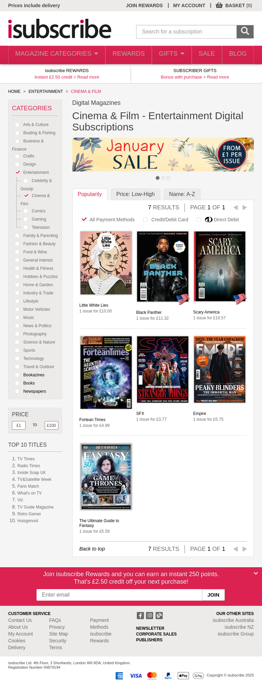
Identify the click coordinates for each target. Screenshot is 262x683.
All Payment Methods (106, 219)
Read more (88, 77)
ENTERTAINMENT (46, 91)
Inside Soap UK (31, 472)
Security (58, 640)
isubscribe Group (236, 634)
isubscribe (233, 620)
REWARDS (122, 55)
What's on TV (29, 493)
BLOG (236, 55)
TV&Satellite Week (34, 479)
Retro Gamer (29, 514)
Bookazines (28, 375)
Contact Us (20, 620)
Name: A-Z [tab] (182, 194)
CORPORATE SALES (156, 634)
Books (23, 383)
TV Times (26, 459)
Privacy (57, 627)
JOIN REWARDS (144, 5)
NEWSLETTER (150, 628)
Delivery (17, 647)
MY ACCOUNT (189, 5)
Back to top (92, 549)
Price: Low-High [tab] (135, 194)
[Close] (256, 573)
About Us (18, 627)
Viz (20, 500)
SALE (203, 55)
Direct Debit (216, 219)
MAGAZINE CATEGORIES (53, 55)
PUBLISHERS (149, 640)
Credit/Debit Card (164, 219)
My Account (20, 634)
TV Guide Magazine (35, 507)
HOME (14, 91)
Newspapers (29, 391)
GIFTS (166, 55)
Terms (55, 647)
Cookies (17, 640)
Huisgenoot (27, 520)
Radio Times (28, 465)
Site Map (58, 634)
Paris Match (28, 486)
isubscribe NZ (239, 627)
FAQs (55, 620)
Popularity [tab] (90, 194)
